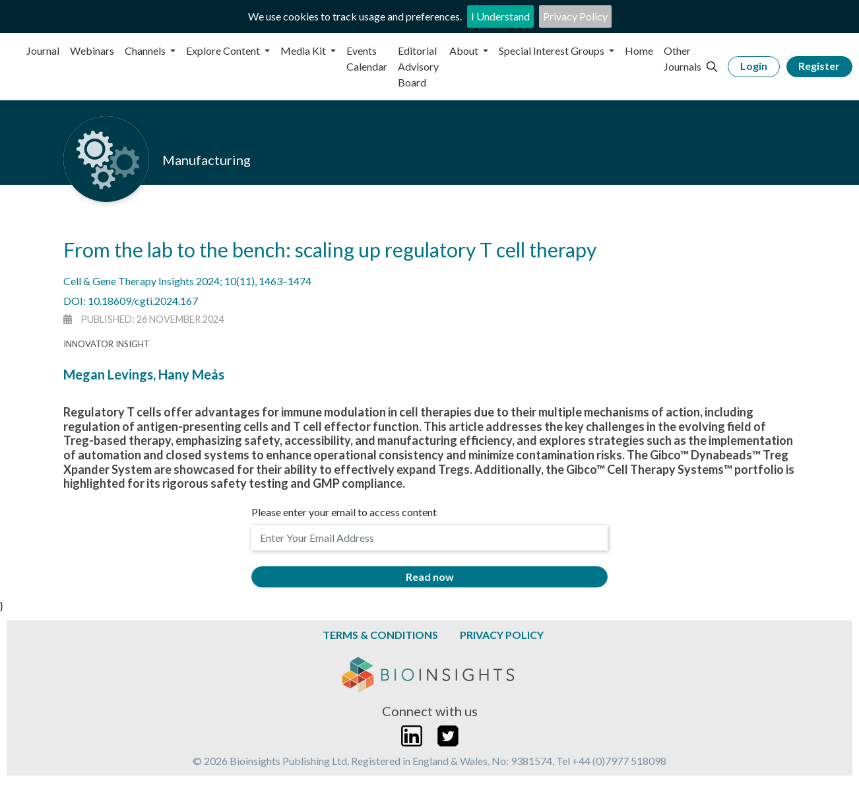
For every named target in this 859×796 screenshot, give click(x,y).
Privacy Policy (575, 16)
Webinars (92, 50)
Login (753, 65)
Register (819, 65)
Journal (42, 50)
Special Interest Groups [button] (552, 50)
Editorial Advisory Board (418, 66)
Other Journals (682, 58)
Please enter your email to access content (344, 512)
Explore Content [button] (224, 50)
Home (639, 50)
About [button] (464, 50)
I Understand (500, 16)
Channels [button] (146, 50)
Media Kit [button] (304, 50)
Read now (430, 576)
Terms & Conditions (380, 634)
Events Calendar (366, 58)
